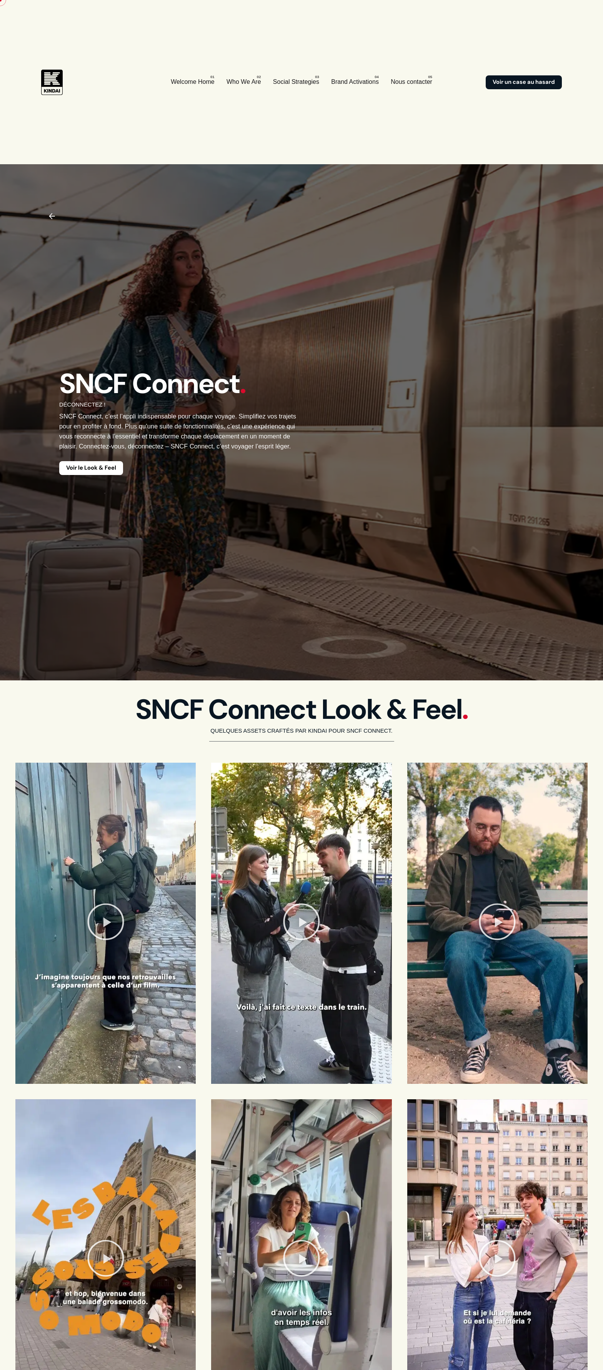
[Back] (52, 216)
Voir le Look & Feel (91, 468)
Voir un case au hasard (524, 82)
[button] (106, 923)
